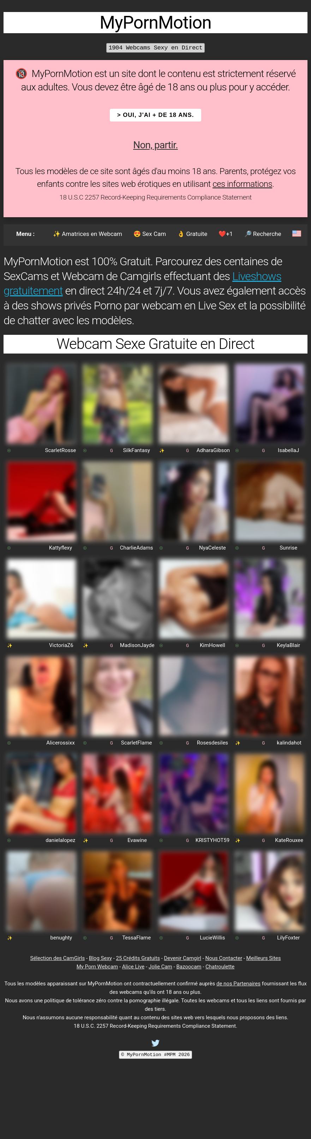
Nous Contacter (223, 958)
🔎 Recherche (262, 233)
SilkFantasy (136, 450)
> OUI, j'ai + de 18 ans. (155, 115)
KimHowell (212, 645)
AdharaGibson (213, 450)
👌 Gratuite (192, 233)
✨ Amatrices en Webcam (87, 233)
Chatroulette (219, 966)
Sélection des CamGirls (57, 958)
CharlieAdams (136, 548)
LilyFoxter (288, 938)
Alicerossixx (60, 743)
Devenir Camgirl (182, 958)
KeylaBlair (288, 645)
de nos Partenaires (238, 983)
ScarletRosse (60, 450)
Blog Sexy (100, 958)
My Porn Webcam (97, 966)
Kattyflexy (60, 548)
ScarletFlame (136, 743)
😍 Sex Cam (149, 233)
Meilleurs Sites (263, 958)
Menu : (25, 233)
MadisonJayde (137, 645)
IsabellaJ (288, 450)
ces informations (242, 184)
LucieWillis (212, 938)
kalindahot (289, 743)
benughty (61, 938)
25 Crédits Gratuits (138, 958)
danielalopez (60, 840)
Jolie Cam (160, 966)
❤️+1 (226, 233)
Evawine (137, 840)
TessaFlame (136, 938)
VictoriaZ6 (61, 645)
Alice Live (133, 966)
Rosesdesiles (212, 743)
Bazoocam (188, 966)
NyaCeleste (212, 548)
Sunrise (288, 548)
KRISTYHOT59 (212, 840)
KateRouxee (289, 840)
